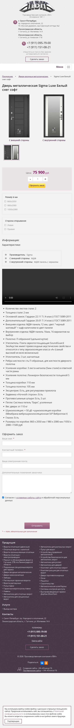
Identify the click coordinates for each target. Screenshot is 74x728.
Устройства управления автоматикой (51, 553)
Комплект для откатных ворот (54, 567)
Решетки (45, 581)
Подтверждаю (13, 721)
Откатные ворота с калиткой (16, 549)
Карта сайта (37, 640)
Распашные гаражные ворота (17, 580)
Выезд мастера (10, 609)
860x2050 (11, 201)
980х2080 (11, 205)
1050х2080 (12, 209)
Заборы (7, 577)
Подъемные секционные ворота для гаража (18, 568)
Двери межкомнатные (14, 575)
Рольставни (9, 586)
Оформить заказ (36, 185)
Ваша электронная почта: (15, 461)
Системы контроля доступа (53, 589)
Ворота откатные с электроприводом (12, 556)
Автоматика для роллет (51, 562)
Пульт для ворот (48, 549)
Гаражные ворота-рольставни (17, 588)
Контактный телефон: (13, 450)
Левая (10, 225)
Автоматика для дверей (51, 565)
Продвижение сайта (32, 670)
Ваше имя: (8, 438)
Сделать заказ (37, 59)
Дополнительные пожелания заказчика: (22, 472)
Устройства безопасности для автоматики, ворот (54, 558)
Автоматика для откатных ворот (18, 594)
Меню (59, 67)
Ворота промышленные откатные (19, 552)
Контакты (7, 614)
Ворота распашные (12, 583)
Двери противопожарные (52, 575)
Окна (43, 578)
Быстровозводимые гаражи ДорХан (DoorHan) (53, 592)
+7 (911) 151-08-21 (39, 47)
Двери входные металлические (17, 572)
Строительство (47, 583)
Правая (11, 229)
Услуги (6, 604)
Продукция (8, 542)
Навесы (7, 591)
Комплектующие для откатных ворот (54, 571)
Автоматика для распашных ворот (56, 546)
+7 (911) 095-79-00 (39, 43)
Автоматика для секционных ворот (16, 597)
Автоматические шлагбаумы (54, 586)
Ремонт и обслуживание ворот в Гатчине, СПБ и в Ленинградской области (18, 562)
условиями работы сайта (28, 497)
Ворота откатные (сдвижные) (17, 546)
